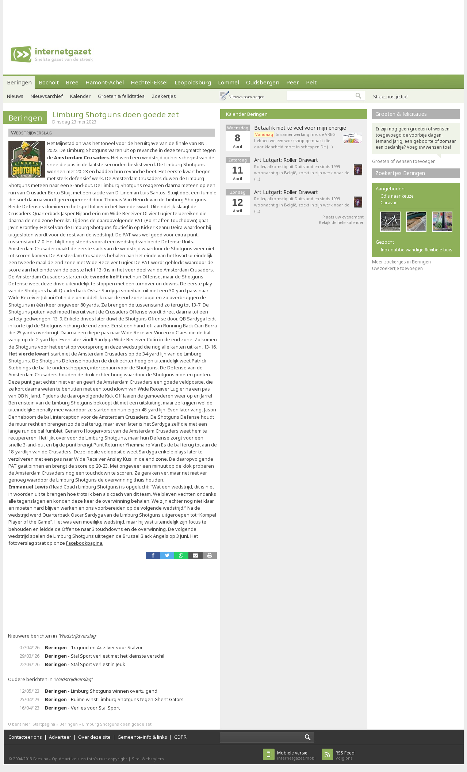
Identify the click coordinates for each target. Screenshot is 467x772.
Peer (292, 82)
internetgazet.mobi (296, 755)
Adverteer (60, 737)
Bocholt (49, 82)
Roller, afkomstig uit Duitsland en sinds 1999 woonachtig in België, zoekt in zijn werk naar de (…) (301, 173)
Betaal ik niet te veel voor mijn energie (300, 128)
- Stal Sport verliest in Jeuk (85, 664)
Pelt (311, 82)
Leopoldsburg (193, 82)
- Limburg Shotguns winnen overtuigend (101, 691)
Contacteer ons (25, 737)
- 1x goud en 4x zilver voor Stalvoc (94, 647)
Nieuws (15, 96)
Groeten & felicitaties (121, 96)
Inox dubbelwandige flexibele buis (416, 250)
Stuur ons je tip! (390, 96)
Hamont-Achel (104, 82)
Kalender (80, 96)
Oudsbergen (262, 82)
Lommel (228, 82)
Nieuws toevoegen (247, 96)
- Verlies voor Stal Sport (82, 707)
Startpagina (43, 724)
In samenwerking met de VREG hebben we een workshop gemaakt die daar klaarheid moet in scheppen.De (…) (295, 140)
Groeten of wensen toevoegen (404, 161)
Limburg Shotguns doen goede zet (115, 114)
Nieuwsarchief (47, 96)
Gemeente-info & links (142, 737)
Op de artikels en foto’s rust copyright (89, 758)
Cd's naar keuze (397, 196)
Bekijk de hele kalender (341, 222)
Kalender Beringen (247, 114)
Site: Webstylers (148, 758)
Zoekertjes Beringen (400, 173)
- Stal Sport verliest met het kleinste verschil (104, 656)
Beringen (19, 82)
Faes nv (40, 758)
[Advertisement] (234, 16)
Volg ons (345, 755)
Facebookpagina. (84, 543)
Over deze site (94, 737)
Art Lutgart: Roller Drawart (286, 160)
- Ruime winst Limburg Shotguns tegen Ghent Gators (114, 699)
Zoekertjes (164, 96)
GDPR (180, 737)
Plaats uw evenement (343, 217)
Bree (72, 82)
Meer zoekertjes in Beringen (401, 262)
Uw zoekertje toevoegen (397, 268)
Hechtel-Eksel (149, 82)
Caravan (389, 202)
